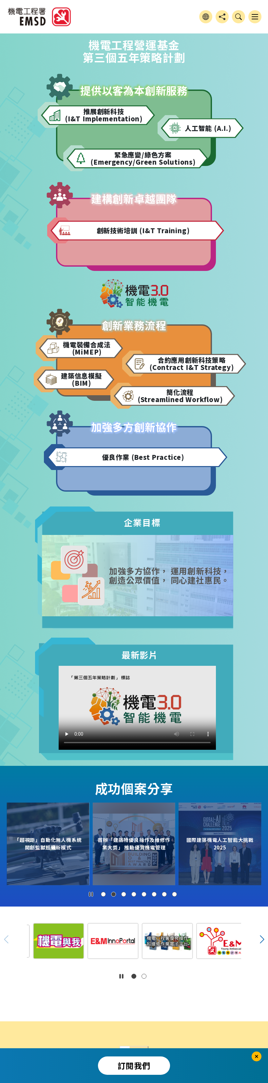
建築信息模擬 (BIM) (81, 379)
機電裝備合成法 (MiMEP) (87, 348)
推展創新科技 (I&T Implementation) (104, 115)
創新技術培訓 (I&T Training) (143, 230)
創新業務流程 (134, 325)
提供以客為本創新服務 (134, 90)
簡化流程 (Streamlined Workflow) (180, 395)
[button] (103, 894)
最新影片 (140, 655)
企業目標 (142, 522)
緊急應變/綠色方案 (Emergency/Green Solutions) (143, 158)
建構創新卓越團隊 (134, 198)
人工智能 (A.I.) (208, 128)
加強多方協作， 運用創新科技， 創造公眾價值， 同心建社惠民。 (169, 575)
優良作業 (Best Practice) (143, 457)
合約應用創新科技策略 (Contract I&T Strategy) (191, 363)
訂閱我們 (134, 1065)
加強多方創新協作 (134, 427)
